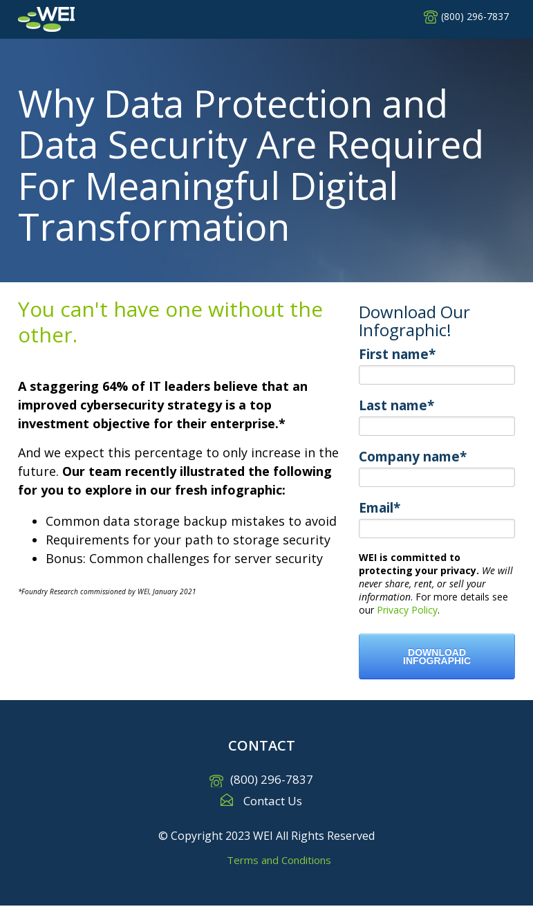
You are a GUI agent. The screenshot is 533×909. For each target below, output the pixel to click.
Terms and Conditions (279, 860)
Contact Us (272, 801)
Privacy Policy (407, 609)
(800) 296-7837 (475, 16)
